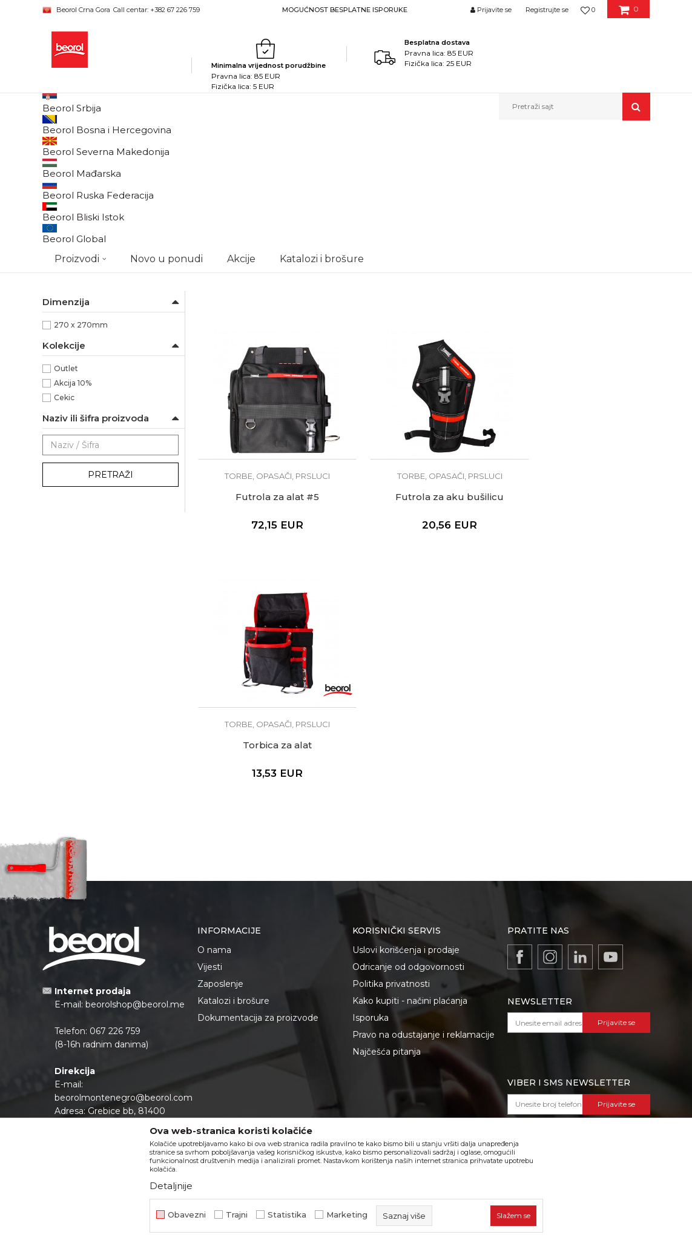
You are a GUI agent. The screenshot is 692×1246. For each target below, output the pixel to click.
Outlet (66, 507)
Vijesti (209, 822)
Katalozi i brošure (233, 856)
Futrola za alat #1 (268, 369)
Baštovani (72, 270)
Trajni (237, 1214)
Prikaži (521, 166)
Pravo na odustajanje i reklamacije (423, 890)
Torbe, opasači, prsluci (87, 195)
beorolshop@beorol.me (135, 859)
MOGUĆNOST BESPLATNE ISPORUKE (344, 9)
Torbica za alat (423, 600)
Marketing (346, 1214)
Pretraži (110, 613)
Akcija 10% (72, 521)
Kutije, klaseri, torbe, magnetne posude (295, 146)
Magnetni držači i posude (94, 209)
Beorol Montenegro (76, 146)
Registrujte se (547, 9)
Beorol (66, 376)
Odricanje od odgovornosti (408, 822)
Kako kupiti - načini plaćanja (409, 856)
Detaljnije (171, 1186)
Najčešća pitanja (386, 907)
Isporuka (370, 873)
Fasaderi (69, 314)
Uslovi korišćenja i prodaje (406, 805)
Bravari (66, 285)
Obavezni (187, 1214)
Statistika (287, 1214)
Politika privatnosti (391, 839)
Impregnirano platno (91, 419)
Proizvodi (134, 146)
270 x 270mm (81, 463)
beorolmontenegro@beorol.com (123, 953)
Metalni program (190, 146)
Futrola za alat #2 (423, 369)
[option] (346, 9)
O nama (214, 805)
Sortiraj (344, 166)
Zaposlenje (220, 839)
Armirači (69, 256)
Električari (72, 300)
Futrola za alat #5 (579, 369)
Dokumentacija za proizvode (257, 873)
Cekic (64, 536)
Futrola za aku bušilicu (268, 600)
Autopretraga (289, 166)
